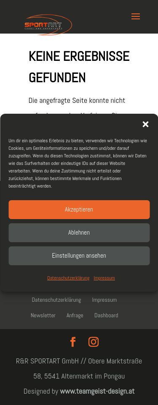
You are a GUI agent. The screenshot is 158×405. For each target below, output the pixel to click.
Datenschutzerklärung (68, 277)
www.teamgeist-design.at (97, 391)
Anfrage (75, 315)
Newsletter (43, 315)
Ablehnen (79, 232)
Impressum (104, 277)
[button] (145, 124)
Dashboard (106, 315)
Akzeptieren (79, 209)
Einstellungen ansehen (79, 255)
